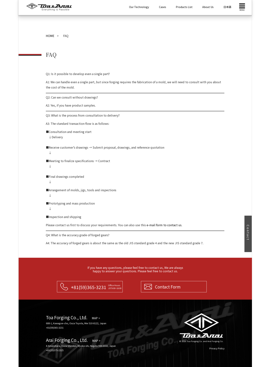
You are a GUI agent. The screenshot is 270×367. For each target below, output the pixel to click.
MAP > (96, 318)
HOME (50, 36)
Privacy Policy (217, 348)
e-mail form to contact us (164, 225)
